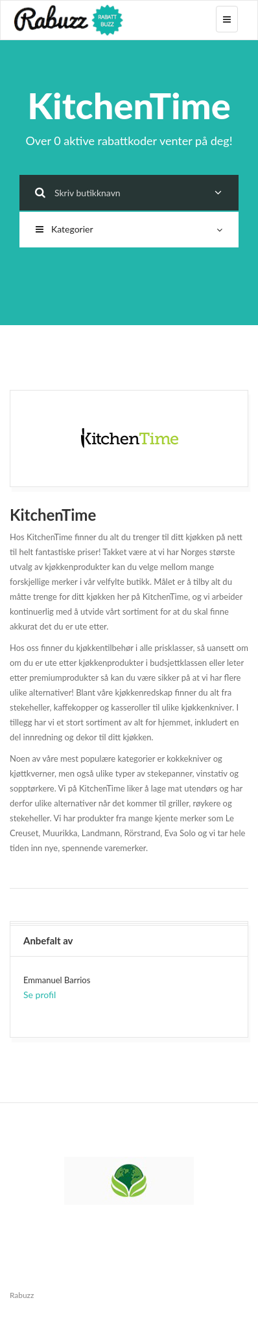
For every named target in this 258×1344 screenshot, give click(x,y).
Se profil (39, 994)
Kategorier (129, 228)
